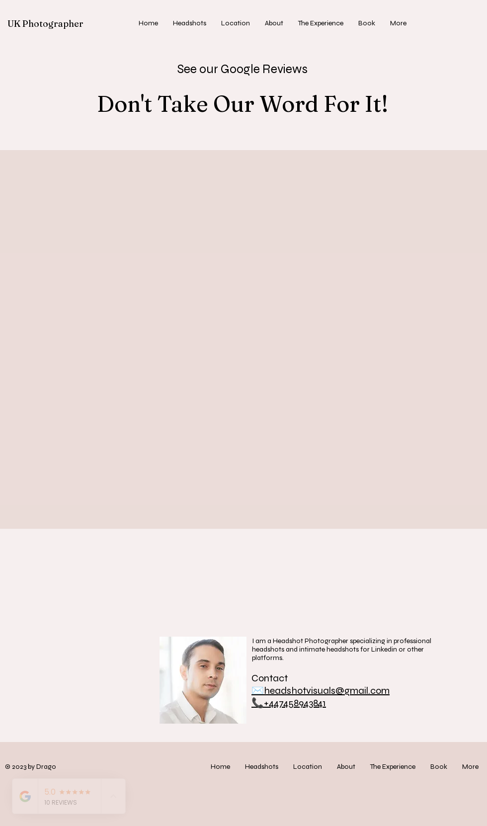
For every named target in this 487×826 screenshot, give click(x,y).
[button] (189, 23)
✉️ (257, 690)
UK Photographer (45, 23)
